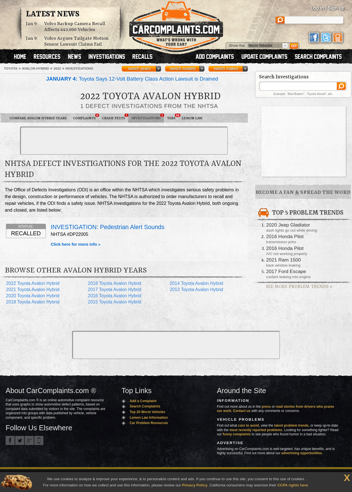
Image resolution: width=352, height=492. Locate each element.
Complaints (86, 117)
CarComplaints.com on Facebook (10, 440)
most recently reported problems (256, 430)
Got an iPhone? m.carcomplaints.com (38, 440)
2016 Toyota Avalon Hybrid (114, 295)
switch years (139, 68)
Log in (317, 8)
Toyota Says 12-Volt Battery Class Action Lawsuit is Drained (132, 79)
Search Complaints (145, 406)
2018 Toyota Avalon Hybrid (114, 283)
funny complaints (237, 434)
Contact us (242, 411)
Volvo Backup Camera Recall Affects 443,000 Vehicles (74, 26)
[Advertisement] (123, 140)
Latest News (52, 14)
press (266, 407)
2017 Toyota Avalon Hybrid (114, 289)
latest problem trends (291, 425)
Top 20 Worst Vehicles (147, 412)
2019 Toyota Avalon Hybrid (32, 302)
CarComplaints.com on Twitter (19, 440)
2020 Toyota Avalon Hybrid (32, 295)
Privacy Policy (194, 485)
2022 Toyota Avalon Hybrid (32, 283)
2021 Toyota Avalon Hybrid (32, 289)
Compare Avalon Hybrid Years (38, 118)
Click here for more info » (76, 244)
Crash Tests (115, 117)
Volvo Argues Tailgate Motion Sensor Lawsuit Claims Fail (76, 41)
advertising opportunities (301, 453)
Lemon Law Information (149, 418)
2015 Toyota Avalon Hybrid (114, 302)
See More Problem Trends (299, 286)
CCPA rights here (292, 485)
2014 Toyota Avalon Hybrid (196, 283)
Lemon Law (192, 118)
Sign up (336, 8)
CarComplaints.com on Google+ (29, 440)
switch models (182, 68)
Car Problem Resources (149, 423)
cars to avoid (248, 425)
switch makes (226, 68)
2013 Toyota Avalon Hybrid (196, 289)
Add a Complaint (143, 401)
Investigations (147, 117)
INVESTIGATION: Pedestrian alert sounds (107, 227)
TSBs (173, 117)
